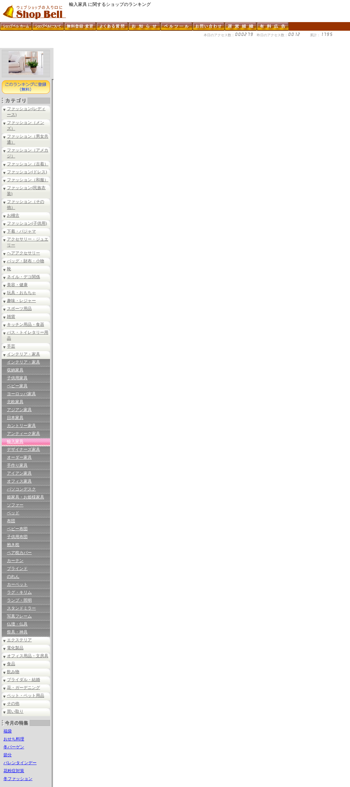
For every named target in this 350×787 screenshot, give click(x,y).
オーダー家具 (19, 457)
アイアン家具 (19, 473)
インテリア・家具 (23, 354)
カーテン (15, 560)
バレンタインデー (20, 762)
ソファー (15, 505)
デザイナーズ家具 (23, 449)
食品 (11, 663)
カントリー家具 (21, 425)
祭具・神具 (17, 632)
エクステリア (19, 640)
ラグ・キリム (19, 592)
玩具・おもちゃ (21, 292)
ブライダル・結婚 (23, 679)
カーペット (17, 584)
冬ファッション (17, 778)
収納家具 (15, 370)
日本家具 (15, 417)
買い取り (15, 711)
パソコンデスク (21, 489)
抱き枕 (13, 544)
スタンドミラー (21, 608)
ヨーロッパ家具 (21, 393)
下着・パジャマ (21, 231)
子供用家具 (17, 378)
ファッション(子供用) (27, 223)
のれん (13, 576)
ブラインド (17, 568)
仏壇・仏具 (17, 624)
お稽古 (13, 215)
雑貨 (11, 316)
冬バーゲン (13, 747)
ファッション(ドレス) (27, 171)
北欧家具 (15, 401)
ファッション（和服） (27, 179)
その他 (13, 703)
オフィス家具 (19, 481)
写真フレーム (19, 616)
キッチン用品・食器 (25, 324)
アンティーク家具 (23, 433)
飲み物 (13, 671)
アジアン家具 (19, 409)
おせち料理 (13, 739)
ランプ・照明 (19, 600)
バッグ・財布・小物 (25, 261)
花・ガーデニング (23, 687)
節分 (7, 754)
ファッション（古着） (27, 164)
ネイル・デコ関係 (23, 276)
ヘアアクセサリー (23, 253)
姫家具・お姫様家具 (25, 497)
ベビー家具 (17, 385)
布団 (11, 520)
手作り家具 (17, 465)
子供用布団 (17, 536)
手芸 (11, 346)
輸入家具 (15, 441)
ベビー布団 (17, 528)
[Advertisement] (125, 45)
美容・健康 (17, 284)
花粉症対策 (13, 770)
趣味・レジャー (21, 300)
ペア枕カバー (19, 552)
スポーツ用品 (19, 308)
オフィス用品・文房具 (27, 655)
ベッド (13, 513)
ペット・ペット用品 (25, 695)
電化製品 (15, 647)
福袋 (7, 731)
